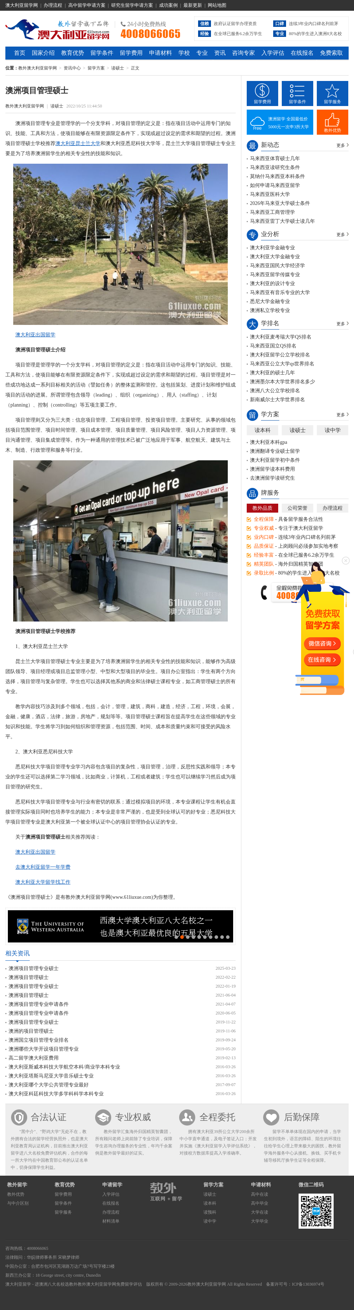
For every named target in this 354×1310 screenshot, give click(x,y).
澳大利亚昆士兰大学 (77, 143)
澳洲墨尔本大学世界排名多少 (282, 381)
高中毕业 (259, 1203)
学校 (184, 53)
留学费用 (131, 53)
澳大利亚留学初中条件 (275, 460)
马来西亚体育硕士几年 (275, 158)
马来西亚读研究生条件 (275, 167)
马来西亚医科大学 (270, 194)
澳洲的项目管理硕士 (31, 1031)
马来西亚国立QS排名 (273, 346)
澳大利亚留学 (18, 1284)
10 (228, 937)
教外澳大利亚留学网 (57, 28)
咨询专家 (243, 53)
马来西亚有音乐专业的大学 (280, 292)
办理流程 (53, 5)
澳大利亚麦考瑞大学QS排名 (280, 337)
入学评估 (272, 53)
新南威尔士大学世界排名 (277, 399)
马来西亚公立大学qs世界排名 (282, 363)
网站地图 (217, 5)
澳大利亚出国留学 (35, 334)
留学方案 (96, 68)
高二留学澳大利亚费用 (34, 1058)
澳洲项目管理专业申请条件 (39, 1004)
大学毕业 (259, 1221)
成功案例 (168, 5)
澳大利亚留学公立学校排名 (280, 355)
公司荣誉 (297, 508)
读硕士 (117, 68)
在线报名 (302, 53)
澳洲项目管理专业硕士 (34, 968)
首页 (19, 53)
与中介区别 (18, 1203)
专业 (202, 53)
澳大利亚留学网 (21, 5)
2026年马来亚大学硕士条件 (280, 203)
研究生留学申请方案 (132, 5)
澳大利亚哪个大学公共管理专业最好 (49, 1085)
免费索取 (331, 53)
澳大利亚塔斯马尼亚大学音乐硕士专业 (51, 1076)
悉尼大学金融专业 (270, 301)
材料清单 (110, 1221)
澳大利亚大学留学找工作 (42, 882)
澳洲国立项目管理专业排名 (39, 1040)
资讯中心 (72, 68)
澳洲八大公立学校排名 (275, 390)
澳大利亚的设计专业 (272, 283)
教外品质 (262, 508)
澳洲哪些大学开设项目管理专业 (44, 1049)
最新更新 (192, 5)
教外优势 (332, 130)
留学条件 (101, 53)
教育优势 (72, 53)
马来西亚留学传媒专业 (275, 274)
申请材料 (160, 53)
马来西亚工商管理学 (272, 212)
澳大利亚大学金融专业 (275, 256)
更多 (340, 145)
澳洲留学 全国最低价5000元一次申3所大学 (288, 122)
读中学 (333, 430)
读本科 (263, 430)
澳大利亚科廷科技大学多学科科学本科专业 (56, 1094)
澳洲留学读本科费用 (272, 469)
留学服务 (332, 101)
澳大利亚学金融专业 (272, 247)
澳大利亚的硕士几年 (272, 372)
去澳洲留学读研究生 (272, 478)
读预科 (209, 1212)
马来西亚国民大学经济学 (277, 265)
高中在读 (259, 1194)
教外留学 (17, 1184)
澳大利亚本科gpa (268, 442)
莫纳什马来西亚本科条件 (277, 176)
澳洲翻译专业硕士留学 (275, 451)
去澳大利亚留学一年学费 (42, 867)
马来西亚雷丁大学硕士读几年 (282, 221)
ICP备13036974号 (308, 1284)
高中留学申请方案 (86, 5)
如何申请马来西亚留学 (275, 185)
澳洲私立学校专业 (270, 310)
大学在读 (259, 1212)
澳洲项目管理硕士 (29, 977)
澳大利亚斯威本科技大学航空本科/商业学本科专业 (64, 1067)
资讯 (220, 53)
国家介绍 (43, 53)
